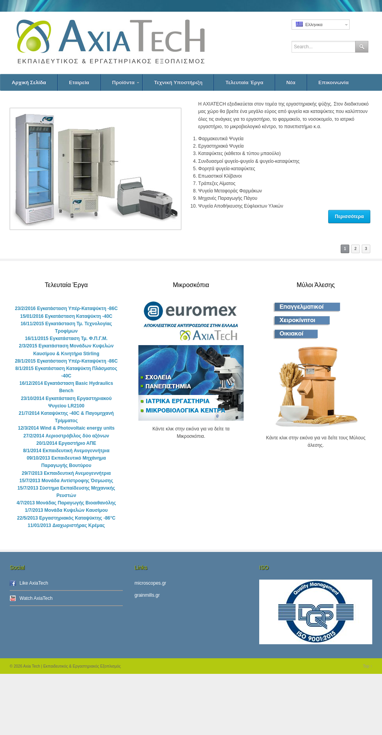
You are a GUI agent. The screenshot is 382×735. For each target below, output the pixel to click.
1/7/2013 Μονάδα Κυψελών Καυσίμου (66, 510)
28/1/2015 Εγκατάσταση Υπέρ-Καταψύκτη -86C (66, 361)
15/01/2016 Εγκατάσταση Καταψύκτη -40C (66, 316)
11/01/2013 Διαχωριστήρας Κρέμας (66, 525)
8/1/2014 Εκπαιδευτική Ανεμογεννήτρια (66, 450)
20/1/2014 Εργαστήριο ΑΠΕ (66, 443)
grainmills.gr (147, 595)
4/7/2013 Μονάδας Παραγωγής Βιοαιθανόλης (66, 503)
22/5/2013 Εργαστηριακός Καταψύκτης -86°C (66, 518)
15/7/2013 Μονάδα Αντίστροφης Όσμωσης (66, 480)
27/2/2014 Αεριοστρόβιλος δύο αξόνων (66, 436)
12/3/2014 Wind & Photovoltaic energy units (66, 428)
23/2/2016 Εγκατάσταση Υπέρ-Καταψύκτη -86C (66, 308)
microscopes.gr (150, 583)
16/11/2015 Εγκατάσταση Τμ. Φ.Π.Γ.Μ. (66, 338)
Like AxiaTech (33, 583)
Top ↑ (367, 666)
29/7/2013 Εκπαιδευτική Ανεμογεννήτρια (66, 473)
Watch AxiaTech (36, 598)
